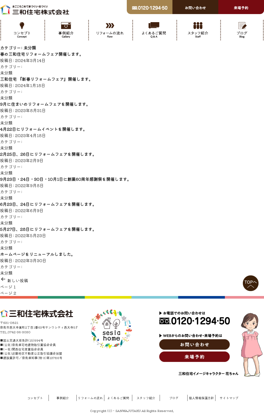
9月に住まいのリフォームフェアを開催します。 (45, 104)
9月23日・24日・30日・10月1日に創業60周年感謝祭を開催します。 (65, 179)
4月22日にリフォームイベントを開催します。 (43, 129)
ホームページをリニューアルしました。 (37, 254)
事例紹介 (62, 398)
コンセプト (35, 398)
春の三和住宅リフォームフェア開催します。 (41, 54)
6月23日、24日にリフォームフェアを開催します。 (48, 204)
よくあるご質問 (118, 398)
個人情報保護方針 (201, 398)
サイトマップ (229, 398)
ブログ (173, 398)
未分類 (6, 73)
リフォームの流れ (90, 398)
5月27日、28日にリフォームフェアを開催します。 (48, 229)
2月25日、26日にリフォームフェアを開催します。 (48, 154)
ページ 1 (8, 287)
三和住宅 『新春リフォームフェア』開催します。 (46, 79)
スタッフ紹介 (145, 398)
